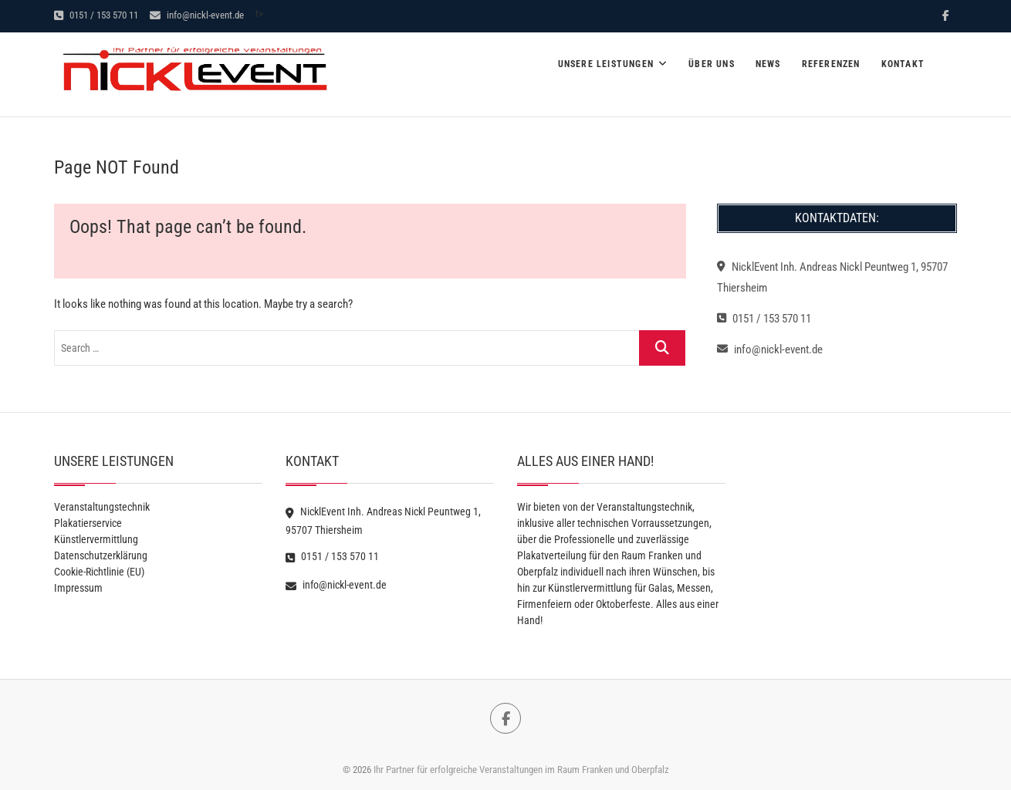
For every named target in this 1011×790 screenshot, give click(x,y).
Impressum (78, 588)
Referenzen (831, 64)
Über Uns (711, 64)
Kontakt (903, 64)
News (768, 64)
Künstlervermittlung (96, 539)
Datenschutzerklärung (100, 555)
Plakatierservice (88, 523)
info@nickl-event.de (197, 15)
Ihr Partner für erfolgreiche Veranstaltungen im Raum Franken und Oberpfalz (521, 769)
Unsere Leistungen (606, 64)
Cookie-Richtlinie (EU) (99, 571)
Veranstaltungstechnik (102, 507)
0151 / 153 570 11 (96, 15)
